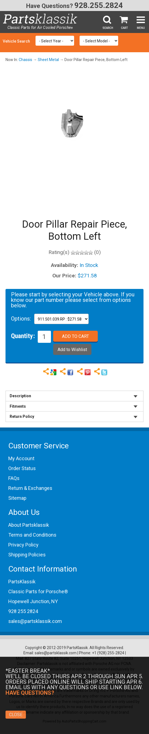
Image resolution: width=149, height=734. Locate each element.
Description (20, 396)
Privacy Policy (23, 545)
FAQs (14, 478)
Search (107, 27)
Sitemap (17, 498)
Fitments (18, 406)
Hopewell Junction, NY (33, 601)
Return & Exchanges (30, 488)
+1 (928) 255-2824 (108, 653)
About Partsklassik (28, 525)
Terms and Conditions (32, 535)
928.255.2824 (98, 5)
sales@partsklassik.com (35, 621)
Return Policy (22, 416)
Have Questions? (49, 5)
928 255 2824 (23, 611)
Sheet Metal (48, 60)
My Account (21, 458)
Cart (124, 27)
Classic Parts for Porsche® (38, 591)
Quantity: (23, 335)
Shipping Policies (27, 555)
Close (15, 714)
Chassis (25, 60)
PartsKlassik (22, 581)
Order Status (22, 468)
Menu (141, 27)
